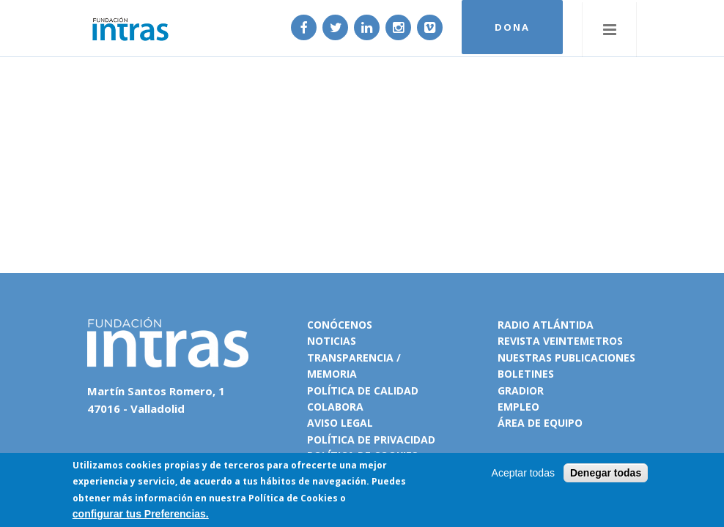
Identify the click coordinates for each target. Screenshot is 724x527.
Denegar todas (605, 473)
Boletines (526, 374)
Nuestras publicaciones (566, 358)
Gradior (521, 390)
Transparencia (350, 358)
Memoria (332, 374)
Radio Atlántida (546, 325)
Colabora (335, 407)
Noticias (331, 341)
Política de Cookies (293, 498)
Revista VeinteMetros (560, 341)
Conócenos (339, 325)
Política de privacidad (371, 439)
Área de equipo (540, 423)
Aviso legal (340, 423)
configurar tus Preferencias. (141, 514)
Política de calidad (362, 390)
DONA (510, 27)
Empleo (518, 407)
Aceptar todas (523, 473)
